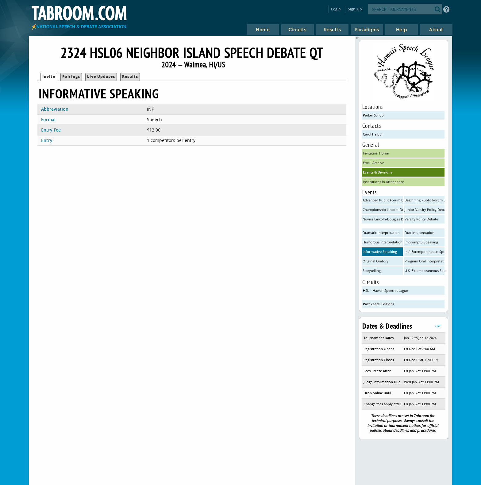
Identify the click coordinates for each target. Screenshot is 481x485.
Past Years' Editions (378, 304)
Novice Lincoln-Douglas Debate (383, 219)
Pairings (71, 76)
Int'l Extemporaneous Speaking (425, 251)
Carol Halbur (373, 134)
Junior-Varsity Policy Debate (425, 209)
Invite (48, 76)
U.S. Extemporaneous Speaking (425, 270)
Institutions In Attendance (383, 181)
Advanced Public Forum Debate (383, 200)
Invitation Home (376, 153)
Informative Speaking (380, 251)
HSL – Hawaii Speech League (385, 290)
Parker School (374, 115)
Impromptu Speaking (421, 242)
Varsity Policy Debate (421, 219)
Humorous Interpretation (382, 242)
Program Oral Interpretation (425, 261)
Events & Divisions (377, 172)
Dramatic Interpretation (381, 232)
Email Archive (373, 162)
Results (130, 76)
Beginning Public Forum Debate (425, 200)
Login (336, 9)
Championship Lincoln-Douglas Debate (383, 209)
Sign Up (355, 9)
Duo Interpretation (419, 232)
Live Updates (101, 76)
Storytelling (372, 270)
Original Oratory (375, 261)
